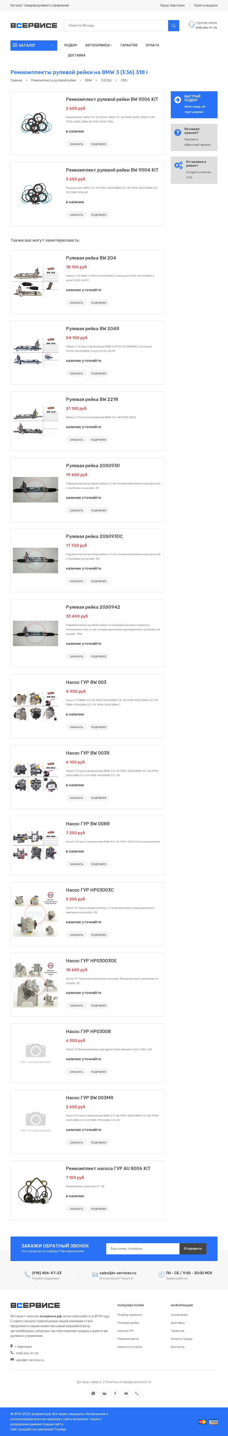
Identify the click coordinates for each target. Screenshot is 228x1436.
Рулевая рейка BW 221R (92, 399)
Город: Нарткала (172, 5)
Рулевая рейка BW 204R (92, 328)
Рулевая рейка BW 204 (91, 258)
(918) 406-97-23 (24, 1353)
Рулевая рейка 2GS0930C (94, 536)
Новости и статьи (129, 1347)
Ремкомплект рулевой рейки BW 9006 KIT (112, 99)
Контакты (178, 1347)
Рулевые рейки (128, 1322)
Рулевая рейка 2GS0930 (93, 465)
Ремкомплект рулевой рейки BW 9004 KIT (112, 170)
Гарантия (128, 45)
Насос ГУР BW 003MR (89, 1097)
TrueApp (60, 1429)
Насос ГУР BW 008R (88, 823)
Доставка (77, 55)
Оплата (152, 45)
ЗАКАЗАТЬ (76, 144)
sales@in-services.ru (27, 1360)
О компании (179, 1314)
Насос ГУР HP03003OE (91, 960)
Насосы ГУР (125, 1330)
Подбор (70, 45)
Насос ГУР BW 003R (88, 753)
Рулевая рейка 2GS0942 (93, 607)
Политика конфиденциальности (128, 1382)
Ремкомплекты (128, 1339)
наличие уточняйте (83, 290)
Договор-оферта (89, 1382)
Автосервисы (98, 45)
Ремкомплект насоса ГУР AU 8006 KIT (108, 1168)
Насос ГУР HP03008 (88, 1031)
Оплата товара (181, 1339)
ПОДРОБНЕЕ (98, 144)
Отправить (193, 1249)
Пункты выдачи (206, 5)
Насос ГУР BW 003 (86, 682)
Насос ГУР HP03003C (90, 890)
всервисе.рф (41, 1414)
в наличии (75, 131)
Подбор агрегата (129, 1314)
